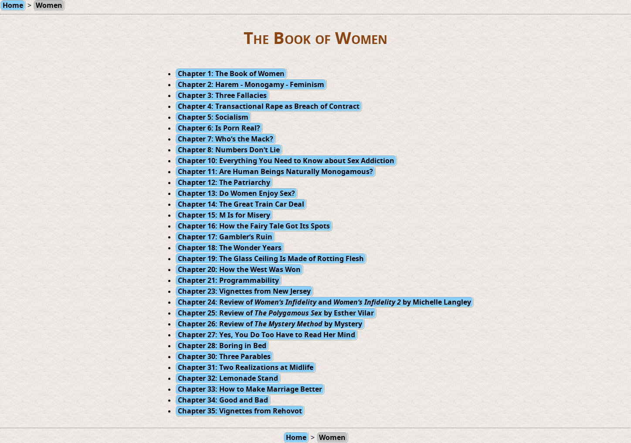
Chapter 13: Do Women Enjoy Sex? (236, 193)
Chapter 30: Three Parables (224, 356)
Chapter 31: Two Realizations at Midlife (245, 367)
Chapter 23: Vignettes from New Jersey (244, 291)
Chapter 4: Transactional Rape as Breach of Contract (269, 106)
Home (296, 437)
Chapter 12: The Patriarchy (224, 182)
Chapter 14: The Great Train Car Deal (241, 204)
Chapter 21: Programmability (228, 280)
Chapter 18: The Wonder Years (230, 247)
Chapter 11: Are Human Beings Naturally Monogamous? (275, 171)
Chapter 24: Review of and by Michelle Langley (324, 302)
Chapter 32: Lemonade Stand (228, 378)
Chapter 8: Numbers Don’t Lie (229, 149)
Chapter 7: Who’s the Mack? (225, 139)
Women (332, 437)
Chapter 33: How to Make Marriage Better (250, 389)
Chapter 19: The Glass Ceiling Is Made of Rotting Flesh (271, 258)
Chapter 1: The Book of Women (231, 73)
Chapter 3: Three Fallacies (222, 95)
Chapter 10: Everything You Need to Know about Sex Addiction (286, 160)
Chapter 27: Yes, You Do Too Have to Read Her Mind (266, 334)
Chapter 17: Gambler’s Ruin (225, 237)
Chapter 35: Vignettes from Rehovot (240, 411)
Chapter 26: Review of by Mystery (270, 324)
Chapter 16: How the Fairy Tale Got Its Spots (254, 226)
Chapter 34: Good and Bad (223, 400)
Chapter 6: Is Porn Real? (219, 128)
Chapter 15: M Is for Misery (224, 215)
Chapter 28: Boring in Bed (222, 345)
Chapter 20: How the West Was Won (239, 269)
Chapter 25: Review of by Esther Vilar (276, 313)
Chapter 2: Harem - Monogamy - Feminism (251, 84)
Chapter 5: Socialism (213, 117)
